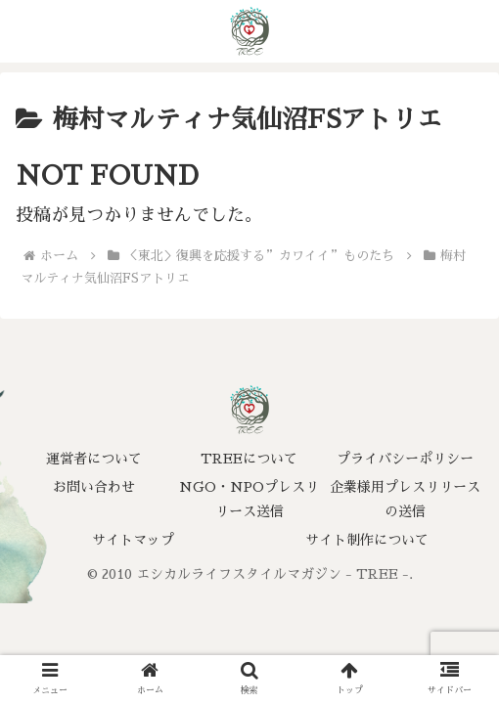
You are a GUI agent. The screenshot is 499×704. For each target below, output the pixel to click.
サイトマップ (133, 540)
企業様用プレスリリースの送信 (405, 499)
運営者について (94, 458)
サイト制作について (367, 540)
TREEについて (249, 458)
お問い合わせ (94, 487)
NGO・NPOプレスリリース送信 (249, 499)
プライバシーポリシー (405, 458)
